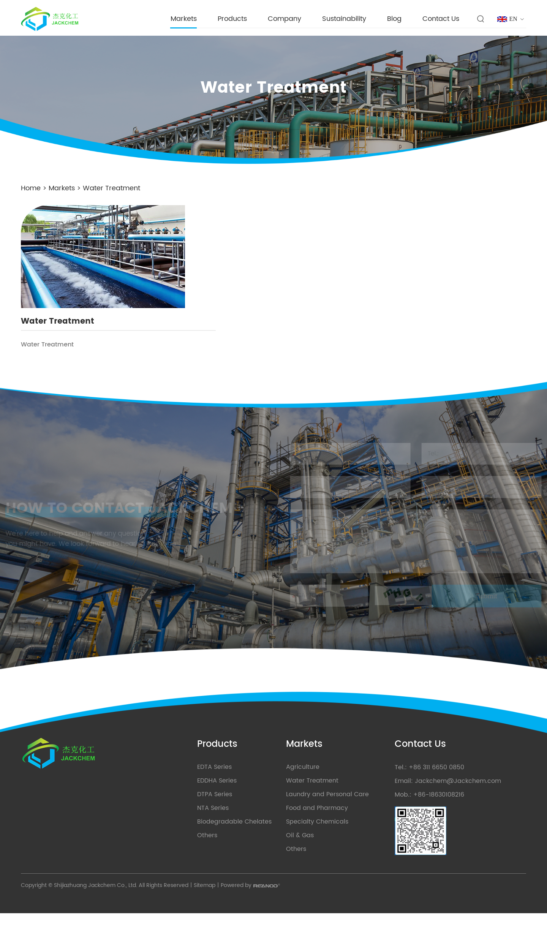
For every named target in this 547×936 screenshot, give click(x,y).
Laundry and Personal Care (313, 816)
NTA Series (185, 829)
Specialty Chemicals (303, 843)
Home (33, 187)
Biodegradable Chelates (207, 843)
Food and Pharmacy (303, 829)
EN (513, 19)
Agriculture (288, 788)
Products (230, 18)
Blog (393, 18)
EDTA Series (187, 788)
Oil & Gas (286, 857)
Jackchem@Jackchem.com (457, 802)
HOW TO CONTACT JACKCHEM (73, 515)
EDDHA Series (189, 802)
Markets (182, 18)
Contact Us (439, 18)
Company (283, 18)
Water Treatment (113, 187)
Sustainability (343, 18)
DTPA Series (187, 816)
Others (180, 857)
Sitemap (206, 908)
